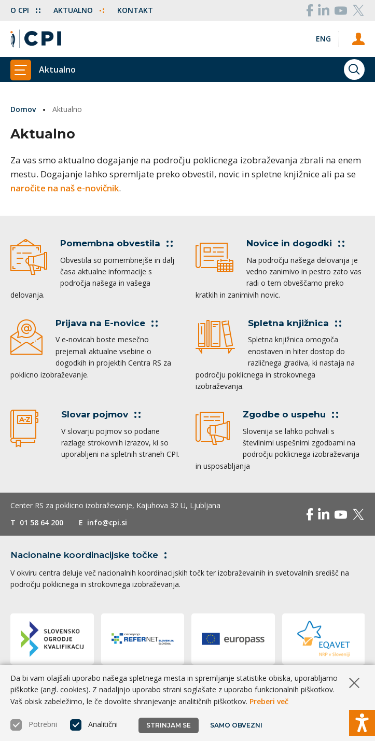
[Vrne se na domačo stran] (35, 39)
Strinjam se (168, 725)
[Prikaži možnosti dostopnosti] (362, 723)
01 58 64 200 (41, 522)
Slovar (101, 414)
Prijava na (106, 323)
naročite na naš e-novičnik (64, 188)
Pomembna (116, 243)
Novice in (295, 243)
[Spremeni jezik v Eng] (323, 39)
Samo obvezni (236, 725)
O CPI (25, 10)
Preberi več (268, 701)
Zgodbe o (290, 414)
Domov (23, 109)
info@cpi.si (107, 522)
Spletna (294, 323)
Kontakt (135, 10)
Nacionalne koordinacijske (90, 555)
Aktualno (78, 10)
